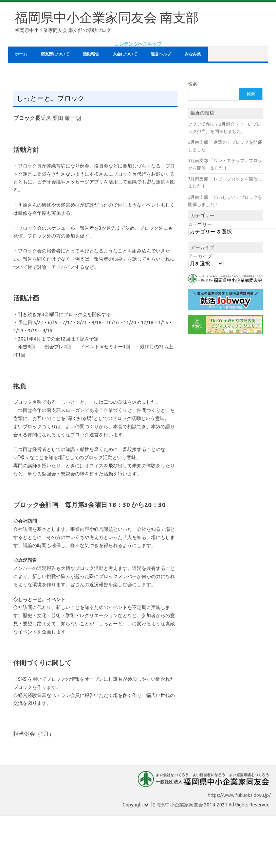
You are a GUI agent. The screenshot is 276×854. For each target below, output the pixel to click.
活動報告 (91, 54)
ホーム (21, 54)
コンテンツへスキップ (138, 44)
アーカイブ (200, 256)
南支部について (55, 54)
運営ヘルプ (161, 54)
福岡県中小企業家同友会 (177, 804)
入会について (125, 54)
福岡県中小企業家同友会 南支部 (107, 17)
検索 (192, 83)
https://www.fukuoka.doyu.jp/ (239, 795)
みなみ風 (193, 54)
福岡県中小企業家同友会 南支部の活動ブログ (63, 30)
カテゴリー (200, 224)
